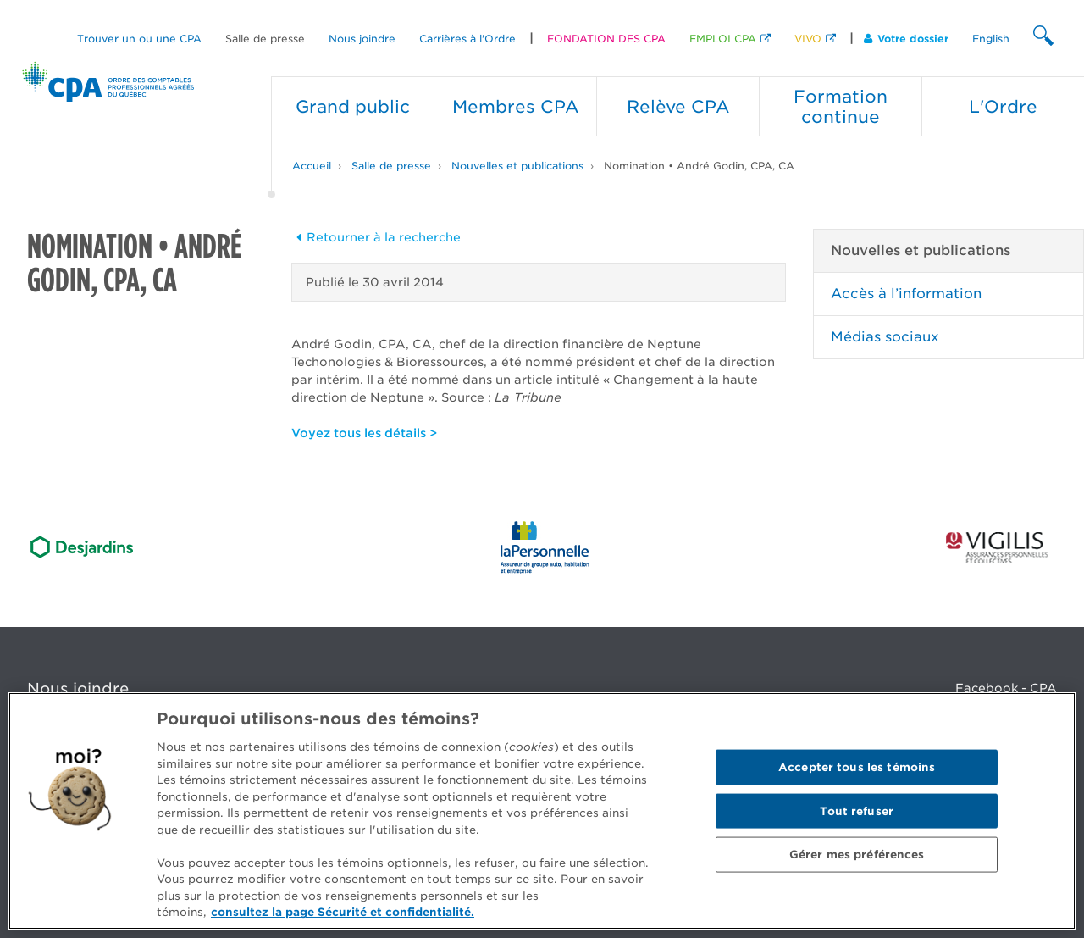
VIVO (807, 38)
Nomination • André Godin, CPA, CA (699, 165)
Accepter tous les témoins (856, 767)
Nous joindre (362, 38)
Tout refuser (856, 810)
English (990, 38)
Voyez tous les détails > (364, 433)
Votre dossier (906, 38)
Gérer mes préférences (857, 854)
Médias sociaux (885, 337)
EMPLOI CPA (722, 38)
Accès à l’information (906, 294)
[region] (542, 811)
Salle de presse (265, 38)
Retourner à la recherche (376, 237)
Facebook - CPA (1006, 688)
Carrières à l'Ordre (467, 38)
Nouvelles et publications (517, 165)
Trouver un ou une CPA (139, 38)
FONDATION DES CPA (606, 38)
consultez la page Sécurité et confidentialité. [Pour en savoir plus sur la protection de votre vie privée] (342, 912)
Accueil (311, 165)
